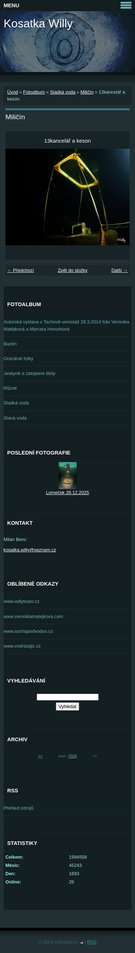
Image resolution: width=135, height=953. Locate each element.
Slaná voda (15, 418)
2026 (73, 756)
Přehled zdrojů (18, 808)
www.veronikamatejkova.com (33, 616)
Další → (119, 270)
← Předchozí (20, 270)
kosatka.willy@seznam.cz (30, 549)
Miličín (86, 92)
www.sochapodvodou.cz (28, 631)
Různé (10, 388)
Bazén (10, 343)
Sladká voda (62, 92)
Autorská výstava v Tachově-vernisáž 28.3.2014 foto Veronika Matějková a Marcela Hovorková (66, 325)
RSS (91, 942)
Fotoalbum (34, 92)
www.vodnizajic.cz (22, 646)
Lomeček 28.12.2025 (67, 492)
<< (40, 756)
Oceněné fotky (18, 358)
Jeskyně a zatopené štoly (29, 373)
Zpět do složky (72, 270)
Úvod (12, 92)
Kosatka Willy (38, 23)
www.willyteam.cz (22, 601)
